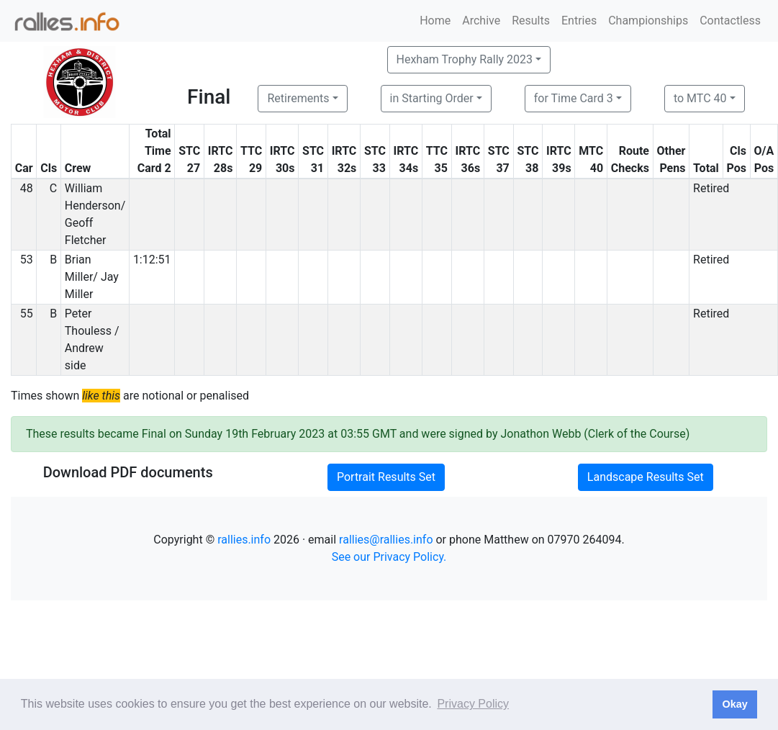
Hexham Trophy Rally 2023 (465, 59)
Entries (579, 20)
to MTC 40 (700, 98)
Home (435, 20)
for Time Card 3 (573, 98)
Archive (481, 20)
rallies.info (244, 539)
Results (531, 20)
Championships (648, 20)
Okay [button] (734, 704)
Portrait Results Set (386, 477)
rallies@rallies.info (386, 539)
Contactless (730, 20)
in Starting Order (432, 98)
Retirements (298, 98)
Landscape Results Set (645, 477)
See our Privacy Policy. (389, 557)
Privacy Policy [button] (473, 704)
